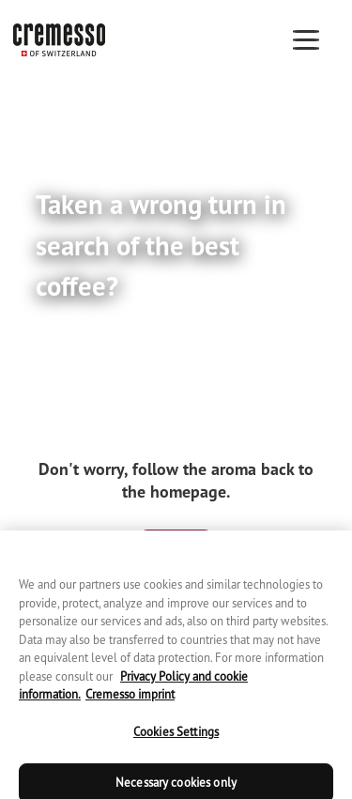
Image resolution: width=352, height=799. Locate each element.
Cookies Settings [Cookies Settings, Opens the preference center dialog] (176, 738)
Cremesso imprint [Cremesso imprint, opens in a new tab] (130, 701)
